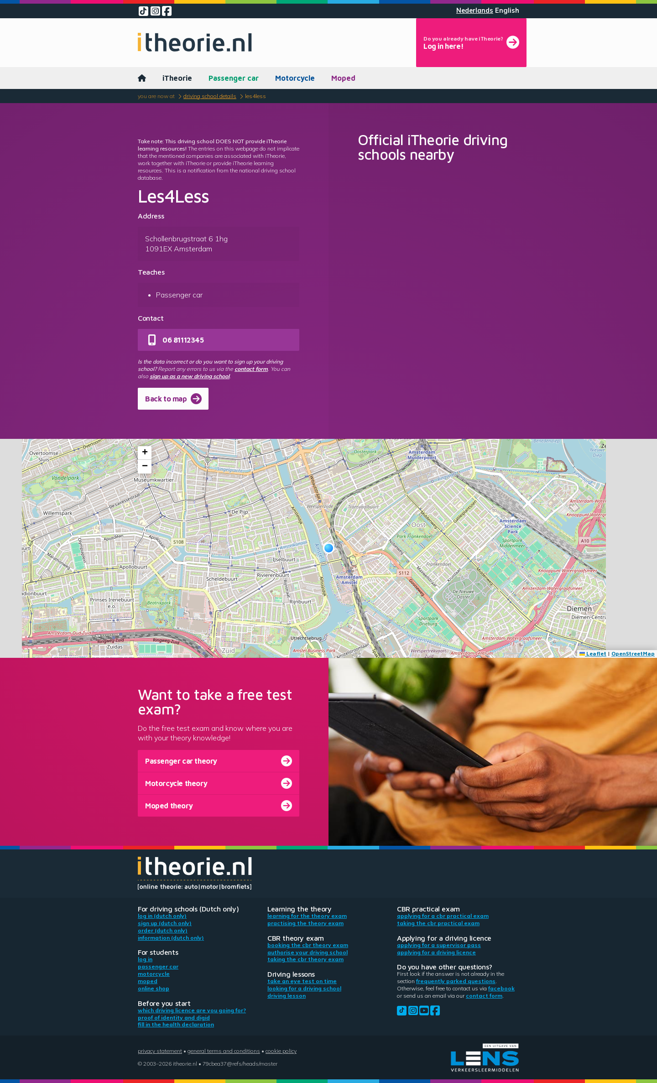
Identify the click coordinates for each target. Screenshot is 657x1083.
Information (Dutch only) (171, 937)
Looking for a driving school (304, 988)
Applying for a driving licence (436, 952)
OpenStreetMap (633, 653)
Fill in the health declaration (176, 1024)
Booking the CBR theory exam (307, 945)
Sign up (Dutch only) (165, 923)
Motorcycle (295, 78)
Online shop (153, 988)
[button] (328, 548)
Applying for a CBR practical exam (443, 915)
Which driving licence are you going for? (192, 1010)
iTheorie (177, 78)
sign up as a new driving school (189, 376)
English (507, 10)
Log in (145, 959)
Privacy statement (160, 1050)
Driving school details (209, 96)
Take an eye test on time (302, 981)
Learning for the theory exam (307, 915)
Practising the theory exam (305, 923)
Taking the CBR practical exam (438, 923)
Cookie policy (281, 1050)
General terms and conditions (224, 1050)
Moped (343, 78)
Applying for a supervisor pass (439, 945)
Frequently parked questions (455, 981)
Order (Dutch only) (163, 930)
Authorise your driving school (307, 952)
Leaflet (592, 653)
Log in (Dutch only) (162, 915)
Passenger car (234, 78)
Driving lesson (286, 995)
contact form (251, 368)
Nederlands (474, 10)
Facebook (501, 988)
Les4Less (255, 96)
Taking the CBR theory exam (305, 959)
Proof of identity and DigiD (174, 1017)
